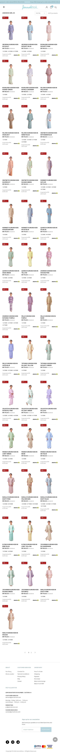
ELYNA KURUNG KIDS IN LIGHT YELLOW (29, 494)
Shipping (37, 571)
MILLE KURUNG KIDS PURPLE (28, 317)
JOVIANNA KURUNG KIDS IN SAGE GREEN (10, 513)
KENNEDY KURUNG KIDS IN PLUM (48, 181)
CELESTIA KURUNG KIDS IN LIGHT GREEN (29, 409)
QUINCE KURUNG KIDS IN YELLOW (29, 272)
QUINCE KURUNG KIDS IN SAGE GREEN (10, 272)
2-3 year (10, 51)
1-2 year (5, 51)
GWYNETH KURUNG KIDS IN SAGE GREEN (29, 181)
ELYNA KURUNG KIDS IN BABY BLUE (10, 494)
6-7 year (15, 51)
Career (20, 578)
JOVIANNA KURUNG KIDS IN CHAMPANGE (49, 494)
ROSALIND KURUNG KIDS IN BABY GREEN (10, 88)
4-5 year (29, 51)
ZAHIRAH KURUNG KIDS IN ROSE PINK (48, 272)
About (8, 564)
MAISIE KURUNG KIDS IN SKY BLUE (48, 427)
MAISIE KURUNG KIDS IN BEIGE (29, 427)
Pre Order (37, 576)
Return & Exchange (39, 578)
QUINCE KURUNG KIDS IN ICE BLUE (48, 228)
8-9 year (24, 142)
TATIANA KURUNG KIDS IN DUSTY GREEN (48, 364)
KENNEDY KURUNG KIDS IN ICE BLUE (29, 228)
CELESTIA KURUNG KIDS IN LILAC (48, 409)
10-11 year (35, 478)
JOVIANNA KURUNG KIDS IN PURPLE (29, 513)
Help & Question (11, 585)
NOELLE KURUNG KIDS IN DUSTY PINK (10, 472)
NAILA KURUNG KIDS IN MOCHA (10, 531)
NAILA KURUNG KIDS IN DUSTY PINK (48, 513)
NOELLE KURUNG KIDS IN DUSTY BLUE (48, 472)
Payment (36, 573)
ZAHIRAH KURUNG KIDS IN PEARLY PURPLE (10, 317)
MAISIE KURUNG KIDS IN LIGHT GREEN (10, 453)
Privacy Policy (21, 573)
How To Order (38, 569)
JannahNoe (20, 648)
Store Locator (10, 571)
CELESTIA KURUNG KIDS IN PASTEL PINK (10, 409)
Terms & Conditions (23, 571)
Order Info (38, 564)
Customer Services (24, 564)
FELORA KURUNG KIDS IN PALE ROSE (48, 88)
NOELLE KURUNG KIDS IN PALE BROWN (29, 472)
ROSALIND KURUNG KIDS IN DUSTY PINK (48, 45)
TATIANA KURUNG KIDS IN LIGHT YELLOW (29, 364)
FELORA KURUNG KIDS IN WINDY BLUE (29, 134)
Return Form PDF (39, 581)
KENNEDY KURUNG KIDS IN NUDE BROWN (10, 228)
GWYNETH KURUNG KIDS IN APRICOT (10, 181)
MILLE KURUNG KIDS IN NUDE (48, 317)
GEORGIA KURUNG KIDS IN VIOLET (10, 45)
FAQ (19, 576)
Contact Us (21, 569)
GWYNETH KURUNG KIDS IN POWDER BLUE (48, 134)
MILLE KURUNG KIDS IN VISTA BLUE (10, 364)
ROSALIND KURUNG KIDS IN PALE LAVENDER (29, 88)
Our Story (8, 569)
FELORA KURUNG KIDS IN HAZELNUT (10, 134)
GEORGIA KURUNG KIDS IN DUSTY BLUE (29, 45)
